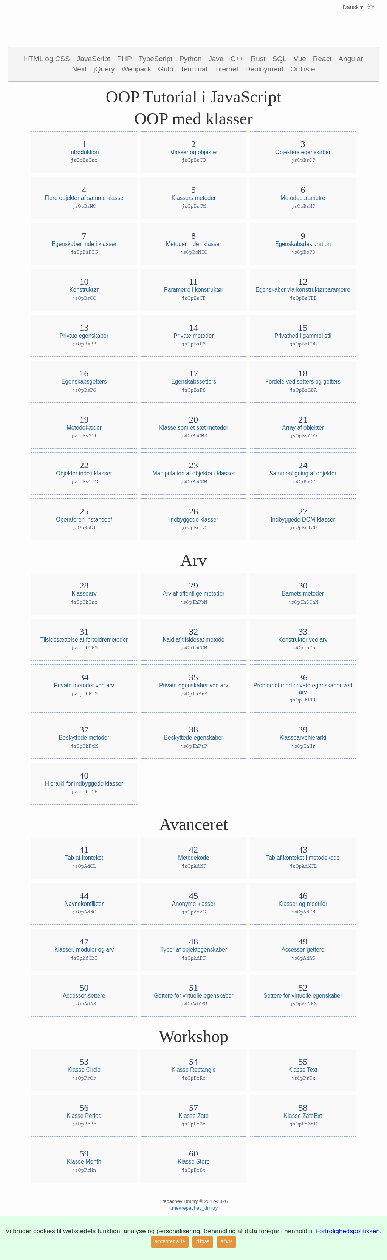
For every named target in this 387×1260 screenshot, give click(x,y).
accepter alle (170, 1241)
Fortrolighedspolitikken (348, 1231)
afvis (226, 1241)
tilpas (202, 1241)
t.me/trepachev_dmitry (193, 1208)
